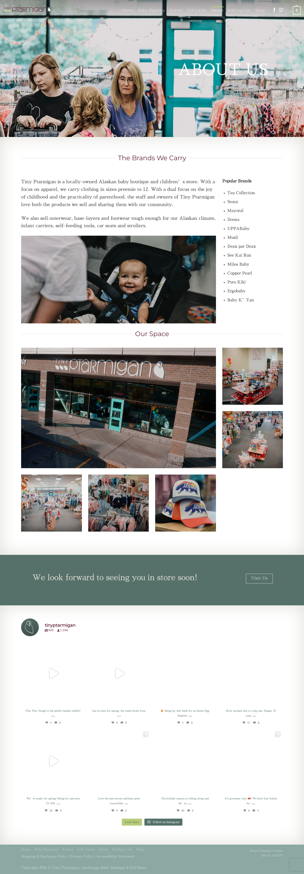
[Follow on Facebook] (274, 10)
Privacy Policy (82, 856)
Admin (278, 850)
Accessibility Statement (115, 856)
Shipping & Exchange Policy (44, 856)
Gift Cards (197, 10)
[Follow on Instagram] (281, 10)
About (217, 10)
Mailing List (239, 10)
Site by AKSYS (272, 855)
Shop (260, 10)
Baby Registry (151, 10)
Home (127, 10)
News (254, 850)
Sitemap (265, 850)
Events (176, 10)
